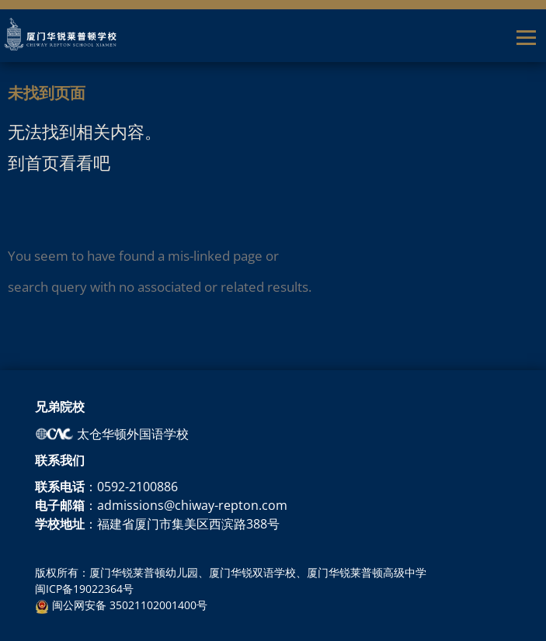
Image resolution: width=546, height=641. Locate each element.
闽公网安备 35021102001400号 (121, 605)
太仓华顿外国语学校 (112, 433)
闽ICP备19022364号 (84, 588)
